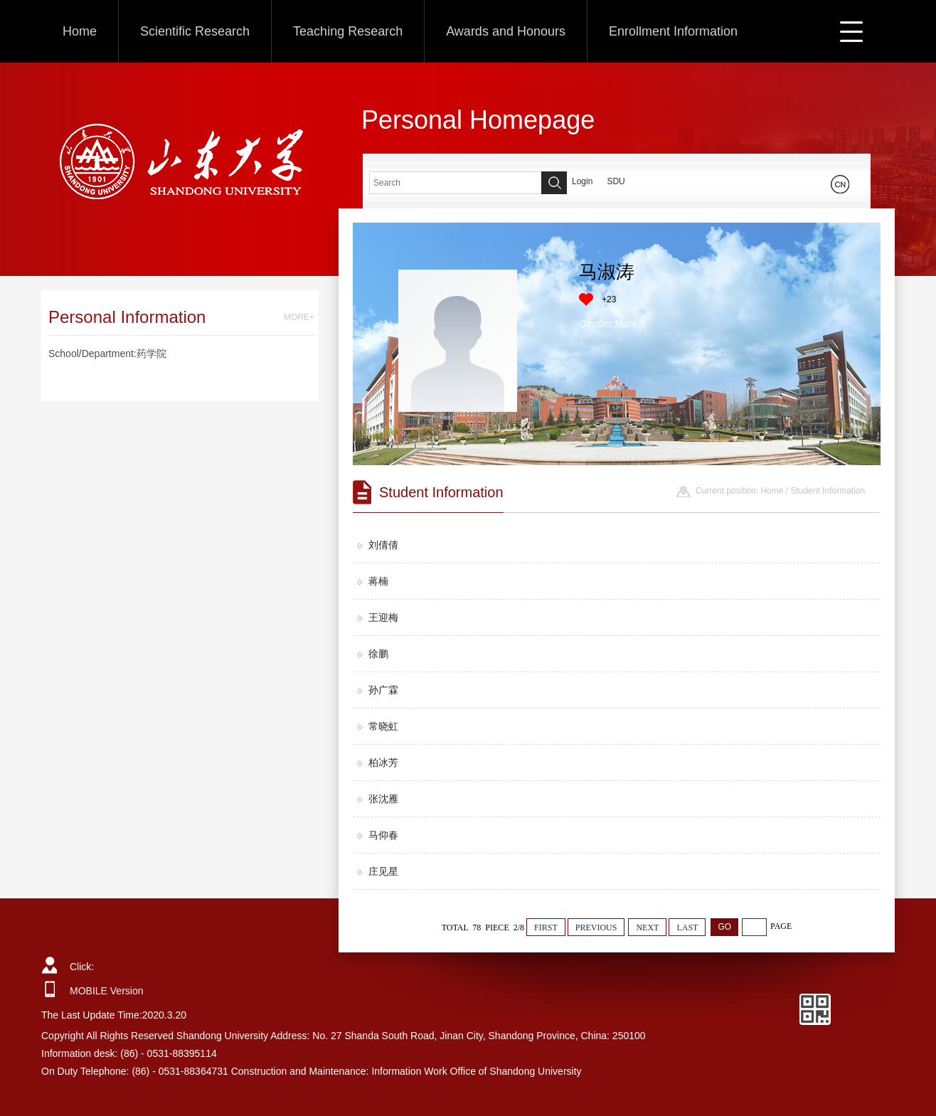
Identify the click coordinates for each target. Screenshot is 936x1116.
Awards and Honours (505, 31)
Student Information (827, 491)
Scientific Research (195, 31)
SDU (615, 181)
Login (582, 181)
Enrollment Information (673, 31)
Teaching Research (348, 31)
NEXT (647, 927)
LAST (687, 927)
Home (80, 31)
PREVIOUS (596, 927)
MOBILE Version (107, 991)
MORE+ (299, 317)
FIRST (546, 927)
